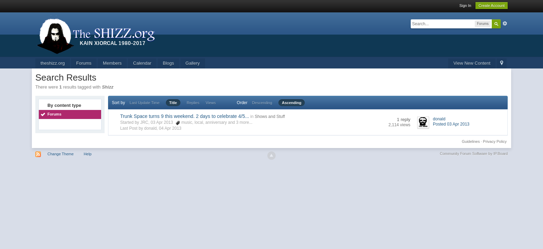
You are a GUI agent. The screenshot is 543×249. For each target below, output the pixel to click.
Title (173, 103)
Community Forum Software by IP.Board (474, 153)
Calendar (142, 63)
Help (88, 154)
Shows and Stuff (270, 116)
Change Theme (60, 154)
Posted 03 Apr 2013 (451, 124)
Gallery (193, 63)
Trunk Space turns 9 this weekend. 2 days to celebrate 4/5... (184, 116)
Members (112, 63)
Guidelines (471, 141)
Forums (83, 63)
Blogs (168, 63)
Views (211, 103)
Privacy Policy (495, 141)
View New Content (471, 63)
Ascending (291, 103)
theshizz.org (53, 63)
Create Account (492, 5)
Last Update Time (144, 103)
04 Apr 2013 (170, 128)
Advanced (505, 23)
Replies (193, 103)
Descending (262, 103)
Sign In (465, 5)
